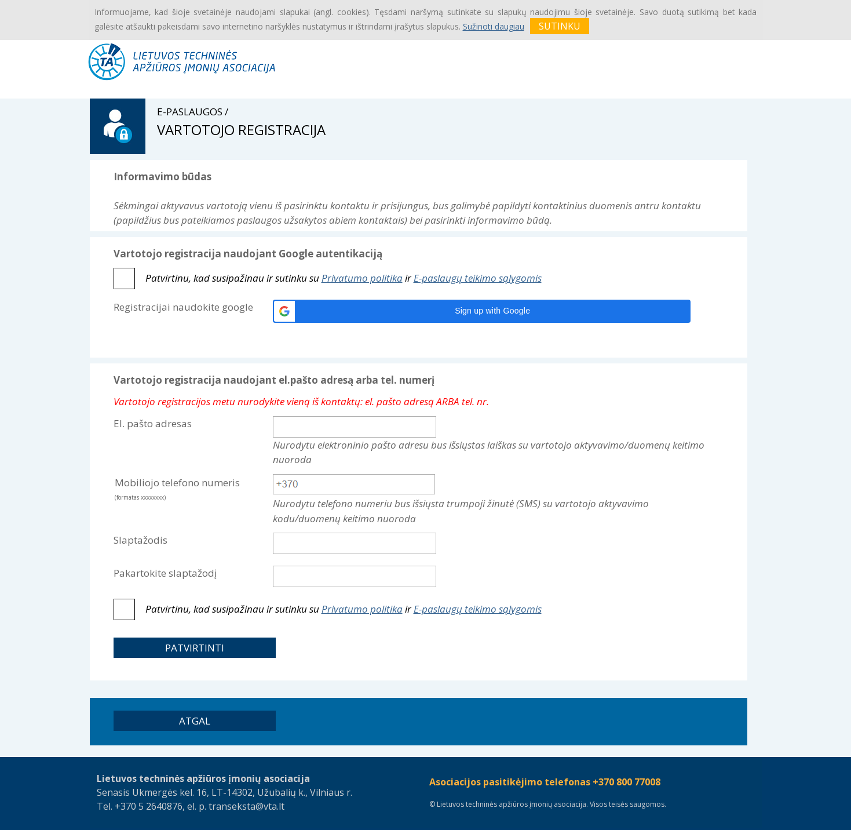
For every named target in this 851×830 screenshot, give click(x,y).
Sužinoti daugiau (493, 26)
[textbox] (354, 484)
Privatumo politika (362, 278)
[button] (482, 311)
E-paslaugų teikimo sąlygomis (478, 278)
